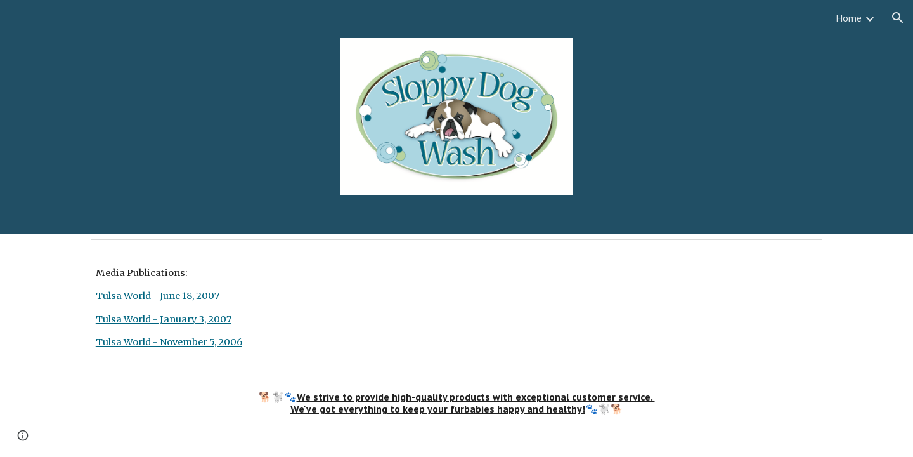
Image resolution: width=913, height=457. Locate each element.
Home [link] (849, 17)
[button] (898, 18)
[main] (456, 307)
